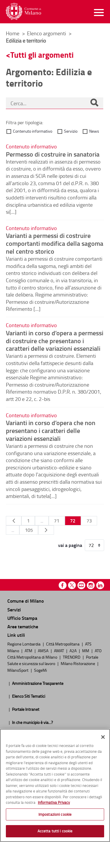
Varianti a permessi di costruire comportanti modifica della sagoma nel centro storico (54, 243)
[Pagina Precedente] (13, 520)
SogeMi (40, 670)
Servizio (70, 131)
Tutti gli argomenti (42, 54)
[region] (55, 785)
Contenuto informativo (32, 131)
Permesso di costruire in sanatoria (52, 154)
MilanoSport (18, 670)
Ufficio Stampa (22, 618)
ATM (29, 650)
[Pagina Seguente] (46, 530)
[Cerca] (94, 103)
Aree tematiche (22, 626)
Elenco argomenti (47, 33)
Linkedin (100, 585)
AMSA (43, 650)
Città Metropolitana (63, 644)
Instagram (91, 585)
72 (72, 520)
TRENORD (72, 657)
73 (89, 521)
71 (56, 521)
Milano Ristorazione (78, 663)
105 (29, 530)
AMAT (59, 650)
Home (12, 33)
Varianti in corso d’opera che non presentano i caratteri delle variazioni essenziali (50, 430)
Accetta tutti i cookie (55, 831)
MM (86, 650)
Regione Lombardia (24, 644)
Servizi (14, 609)
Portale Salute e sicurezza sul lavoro (52, 660)
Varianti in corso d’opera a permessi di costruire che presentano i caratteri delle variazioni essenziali (54, 340)
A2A (73, 650)
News (94, 131)
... (41, 521)
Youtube (81, 585)
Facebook (63, 585)
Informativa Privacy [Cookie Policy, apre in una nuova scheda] (54, 802)
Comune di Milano (25, 600)
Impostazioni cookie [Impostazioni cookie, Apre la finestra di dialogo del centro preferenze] (55, 814)
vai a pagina (70, 545)
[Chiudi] (103, 737)
